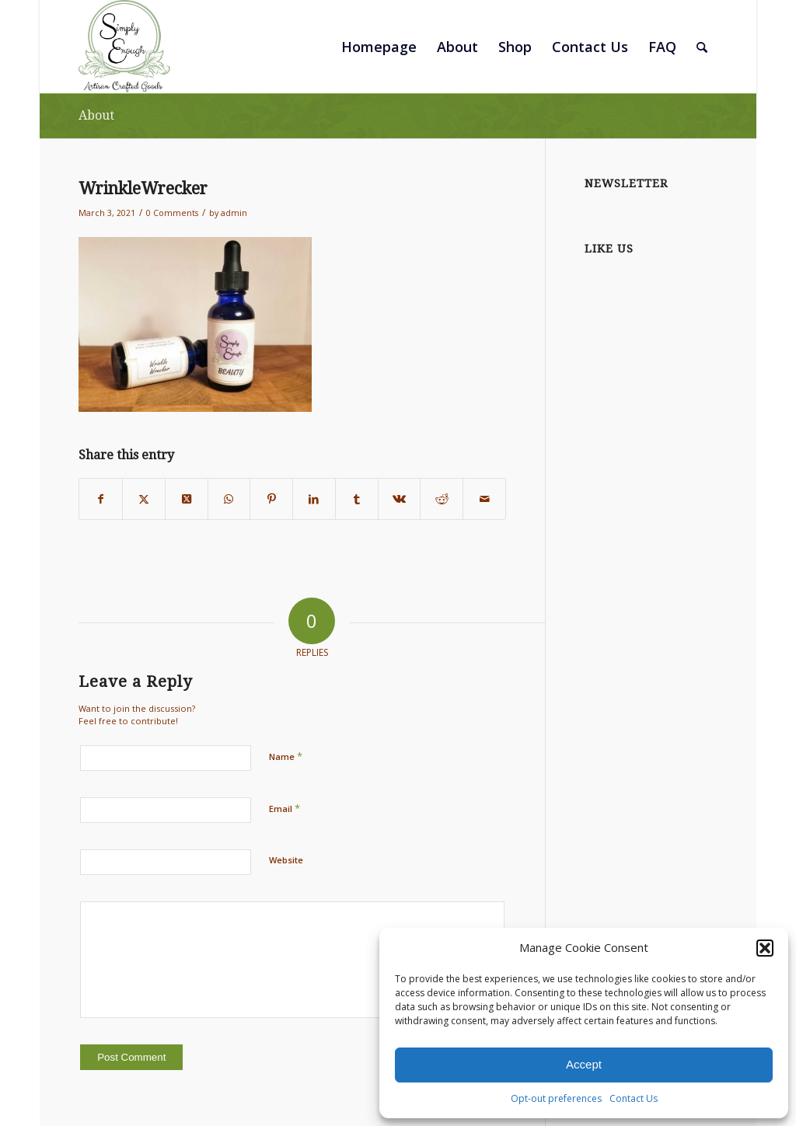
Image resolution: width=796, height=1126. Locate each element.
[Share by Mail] (484, 499)
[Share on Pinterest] (271, 499)
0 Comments (172, 212)
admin (234, 212)
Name (285, 756)
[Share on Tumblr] (357, 499)
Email (284, 808)
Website (286, 860)
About (96, 115)
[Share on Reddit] (442, 499)
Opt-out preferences (556, 1098)
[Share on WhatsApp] (229, 499)
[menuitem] (379, 46)
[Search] (701, 46)
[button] (765, 948)
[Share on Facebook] (100, 499)
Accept (584, 1064)
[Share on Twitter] (144, 499)
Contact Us (633, 1098)
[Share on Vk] (400, 499)
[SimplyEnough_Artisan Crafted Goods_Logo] (124, 46)
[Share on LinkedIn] (314, 499)
